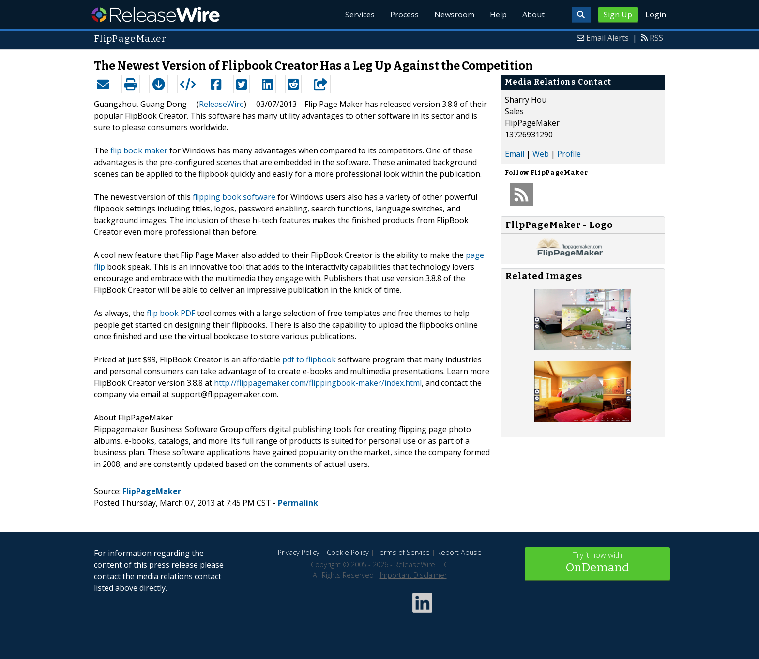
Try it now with (597, 563)
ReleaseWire (155, 14)
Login (655, 14)
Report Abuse (459, 552)
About (533, 14)
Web (540, 154)
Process (404, 14)
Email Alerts (607, 37)
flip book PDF (171, 313)
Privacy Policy (298, 552)
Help (498, 14)
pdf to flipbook (309, 359)
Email (514, 154)
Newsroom (454, 14)
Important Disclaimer (413, 575)
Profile (569, 154)
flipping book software (234, 197)
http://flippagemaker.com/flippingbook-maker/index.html (318, 382)
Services (360, 14)
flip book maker (138, 150)
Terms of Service (403, 552)
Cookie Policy (348, 552)
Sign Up (618, 14)
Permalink (298, 502)
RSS (656, 37)
